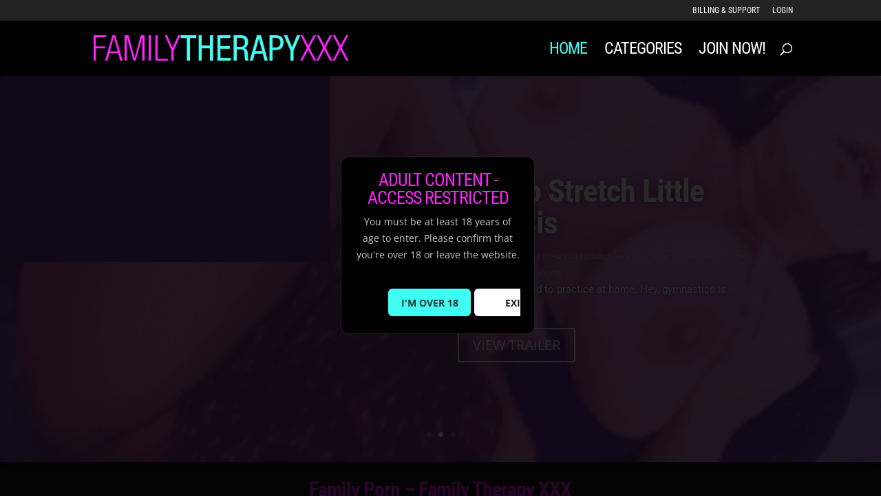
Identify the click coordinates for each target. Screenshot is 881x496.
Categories (642, 50)
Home (568, 50)
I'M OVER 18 (429, 302)
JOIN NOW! (732, 50)
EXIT (515, 302)
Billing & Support (726, 10)
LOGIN (782, 10)
